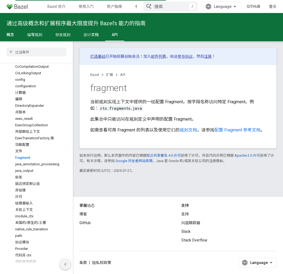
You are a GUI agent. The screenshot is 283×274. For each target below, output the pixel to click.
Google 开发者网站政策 (134, 161)
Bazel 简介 (56, 6)
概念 (10, 35)
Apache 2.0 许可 (247, 155)
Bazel (94, 75)
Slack (186, 231)
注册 (208, 56)
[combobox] (170, 6)
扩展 (109, 75)
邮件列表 (158, 56)
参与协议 (185, 56)
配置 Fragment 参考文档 (237, 130)
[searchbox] (36, 52)
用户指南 (114, 6)
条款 (83, 262)
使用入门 (86, 6)
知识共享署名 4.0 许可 (163, 155)
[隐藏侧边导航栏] (65, 264)
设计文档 (91, 35)
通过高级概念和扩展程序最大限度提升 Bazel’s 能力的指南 (76, 23)
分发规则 (62, 35)
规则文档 (188, 130)
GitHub (253, 6)
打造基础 (97, 56)
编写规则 (34, 35)
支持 (185, 214)
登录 (272, 6)
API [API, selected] (115, 35)
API (122, 75)
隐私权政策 (101, 262)
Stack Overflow (194, 240)
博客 (83, 214)
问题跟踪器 (190, 223)
